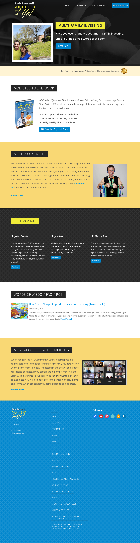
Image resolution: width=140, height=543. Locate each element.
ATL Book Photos (60, 485)
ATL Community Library (63, 491)
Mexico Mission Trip (61, 510)
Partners (56, 441)
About (68, 5)
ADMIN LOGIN (16, 425)
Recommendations (61, 454)
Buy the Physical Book (54, 129)
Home (54, 410)
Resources (57, 460)
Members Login (120, 5)
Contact (56, 448)
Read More (15, 267)
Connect (81, 5)
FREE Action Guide (60, 466)
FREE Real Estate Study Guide (65, 479)
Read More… (18, 195)
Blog (54, 472)
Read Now (63, 46)
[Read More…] (66, 319)
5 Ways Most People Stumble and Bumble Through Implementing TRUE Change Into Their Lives (67, 526)
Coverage (56, 423)
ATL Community (100, 5)
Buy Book (56, 497)
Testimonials (58, 429)
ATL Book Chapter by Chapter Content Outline (65, 517)
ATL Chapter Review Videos (64, 504)
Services (55, 435)
